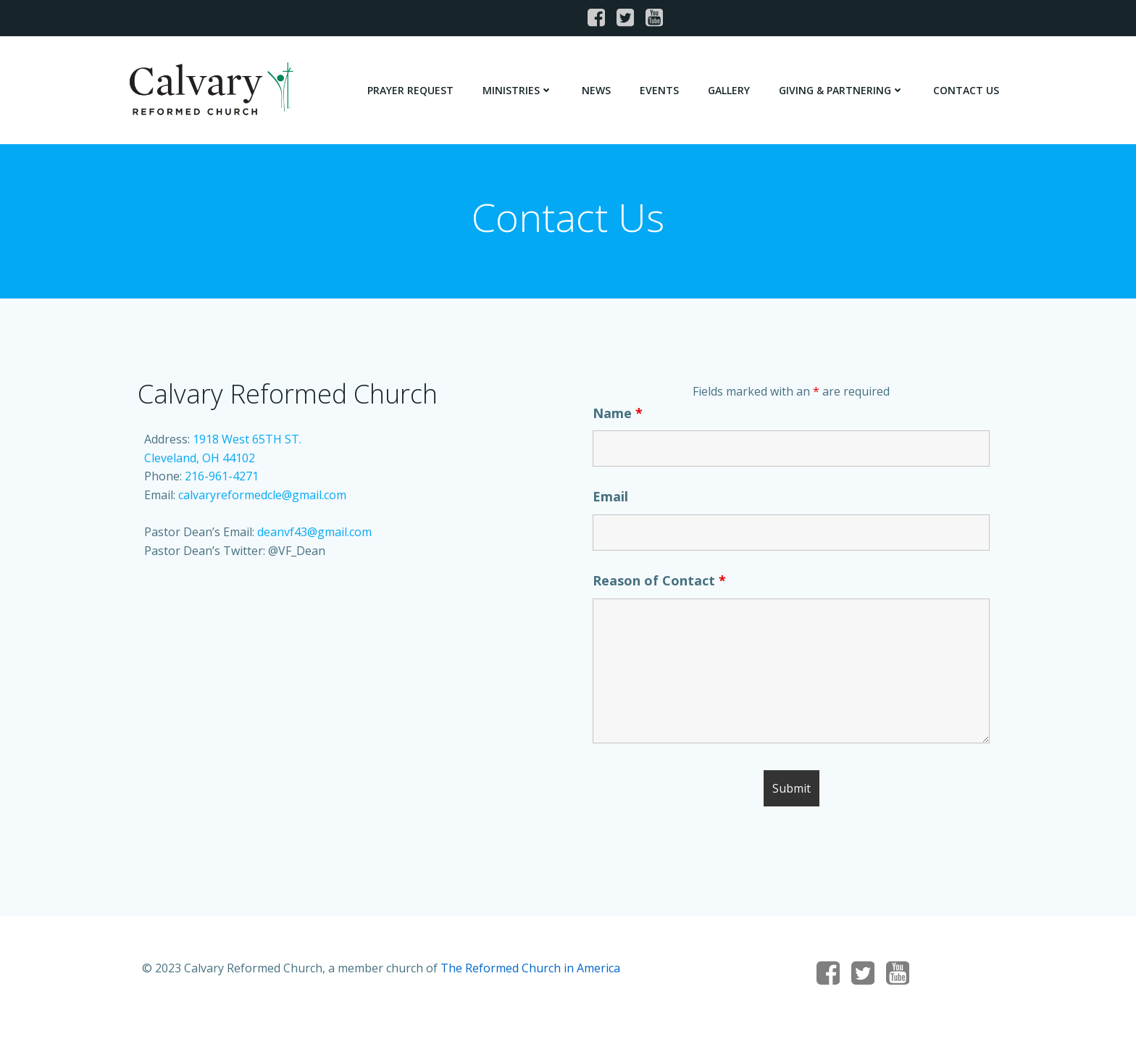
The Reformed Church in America (532, 975)
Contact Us (967, 90)
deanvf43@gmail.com (314, 536)
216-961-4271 (222, 480)
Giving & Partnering (842, 90)
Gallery (730, 90)
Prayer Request (411, 90)
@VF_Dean (296, 555)
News (596, 90)
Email (611, 500)
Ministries (518, 90)
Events (660, 90)
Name (618, 417)
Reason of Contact (660, 584)
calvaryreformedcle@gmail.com (262, 499)
